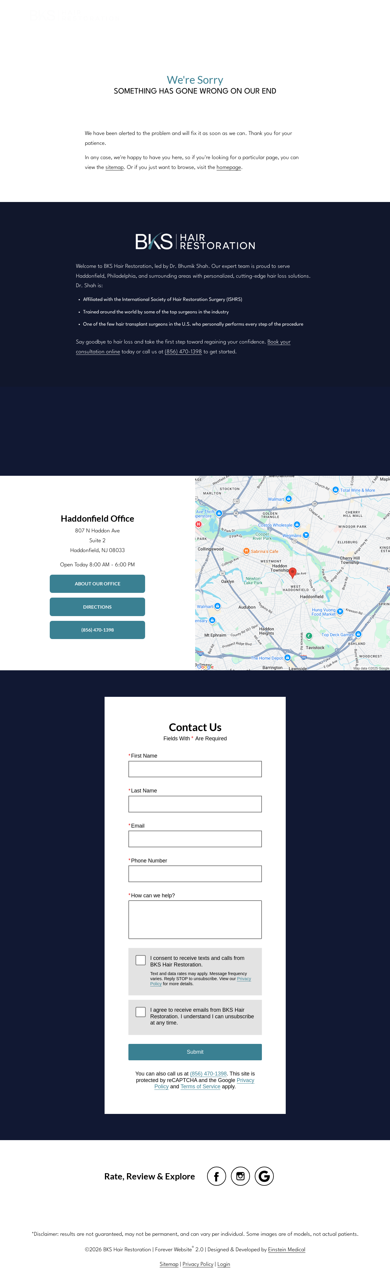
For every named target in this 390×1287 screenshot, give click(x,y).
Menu (347, 15)
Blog (180, 14)
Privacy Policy (198, 1264)
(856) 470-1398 (181, 352)
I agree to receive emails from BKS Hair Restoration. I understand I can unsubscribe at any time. (202, 1016)
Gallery (206, 14)
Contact (313, 14)
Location (281, 14)
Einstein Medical (286, 1249)
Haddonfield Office (97, 518)
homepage (227, 167)
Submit (195, 1052)
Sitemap (169, 1264)
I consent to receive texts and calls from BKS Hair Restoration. (202, 970)
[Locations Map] (292, 573)
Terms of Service (200, 1086)
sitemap (114, 167)
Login (223, 1264)
